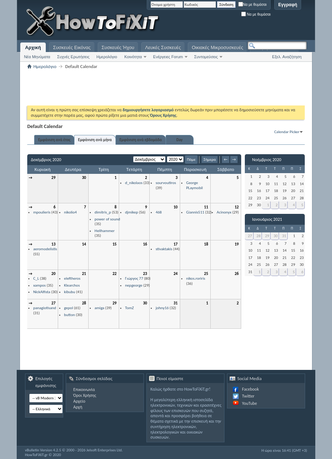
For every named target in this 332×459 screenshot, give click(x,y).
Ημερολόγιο (106, 57)
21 (84, 273)
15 (115, 244)
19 (237, 244)
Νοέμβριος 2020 (266, 159)
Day (179, 139)
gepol (68, 308)
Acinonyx (223, 212)
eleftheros (72, 278)
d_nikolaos (133, 182)
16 (145, 244)
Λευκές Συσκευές (163, 47)
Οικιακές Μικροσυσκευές (217, 47)
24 (176, 273)
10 (176, 207)
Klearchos (72, 285)
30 (84, 177)
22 (115, 273)
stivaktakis (163, 249)
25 (206, 273)
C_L (36, 278)
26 (237, 273)
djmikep (131, 212)
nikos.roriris (195, 278)
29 (54, 177)
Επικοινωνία (84, 389)
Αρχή (77, 407)
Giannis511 (195, 212)
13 (54, 244)
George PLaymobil (194, 185)
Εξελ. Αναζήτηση (286, 57)
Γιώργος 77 (134, 278)
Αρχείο (79, 401)
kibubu (69, 292)
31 (176, 303)
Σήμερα (209, 159)
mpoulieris (41, 212)
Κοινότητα (133, 57)
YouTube (249, 403)
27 (54, 303)
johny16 (162, 308)
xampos (39, 285)
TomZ (129, 308)
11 (206, 207)
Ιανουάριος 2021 (267, 219)
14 (84, 244)
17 (176, 244)
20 (54, 273)
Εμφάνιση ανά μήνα (95, 139)
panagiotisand (44, 308)
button (69, 314)
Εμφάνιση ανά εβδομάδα (141, 139)
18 (206, 244)
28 (84, 303)
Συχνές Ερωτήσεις (73, 57)
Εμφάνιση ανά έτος (54, 139)
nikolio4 (70, 212)
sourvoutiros (165, 182)
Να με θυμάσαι (252, 5)
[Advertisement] (216, 22)
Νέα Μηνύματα (37, 57)
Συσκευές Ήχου (118, 47)
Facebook (250, 389)
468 (158, 212)
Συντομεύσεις (206, 57)
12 (237, 207)
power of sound (107, 219)
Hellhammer (104, 230)
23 (145, 273)
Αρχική (33, 47)
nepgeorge (133, 285)
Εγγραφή (287, 4)
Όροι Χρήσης (84, 395)
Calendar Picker (286, 131)
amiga (99, 308)
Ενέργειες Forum (168, 57)
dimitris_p (102, 212)
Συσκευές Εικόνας (72, 47)
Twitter (248, 396)
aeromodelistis (45, 249)
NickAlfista (41, 292)
